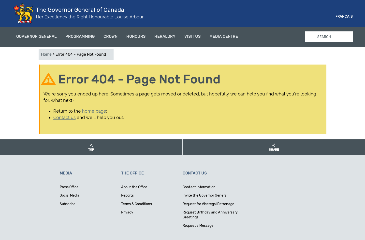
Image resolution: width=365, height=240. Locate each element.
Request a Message (198, 226)
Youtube (319, 17)
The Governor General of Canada (80, 9)
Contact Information (199, 187)
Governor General (36, 36)
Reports (127, 195)
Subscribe (67, 204)
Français (344, 16)
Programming (80, 36)
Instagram (310, 17)
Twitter (302, 17)
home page (94, 111)
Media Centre (223, 36)
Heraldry (164, 36)
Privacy (127, 212)
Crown (110, 36)
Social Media (69, 195)
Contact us (64, 117)
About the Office (134, 187)
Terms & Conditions (136, 204)
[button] (91, 147)
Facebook (293, 17)
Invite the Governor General (205, 195)
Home (46, 54)
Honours (136, 36)
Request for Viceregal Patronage (208, 204)
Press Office (69, 187)
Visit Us (192, 36)
